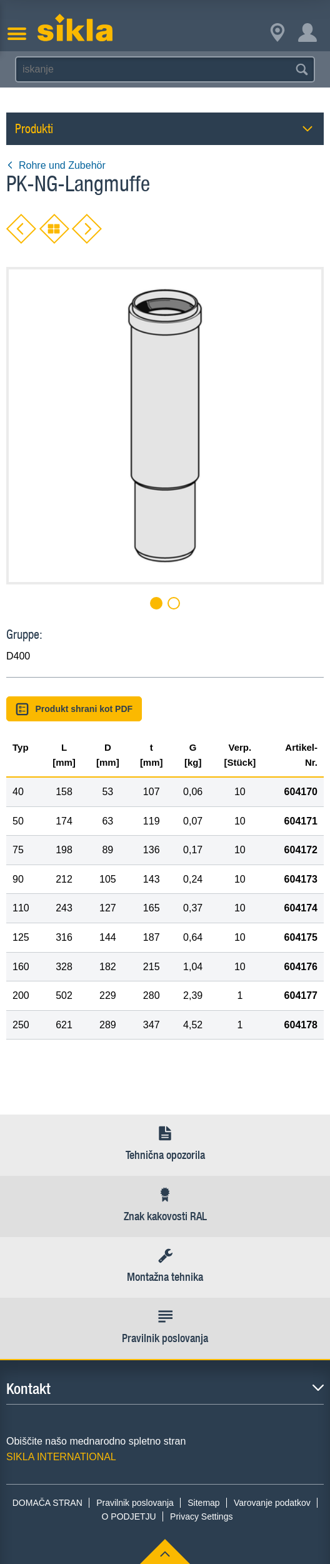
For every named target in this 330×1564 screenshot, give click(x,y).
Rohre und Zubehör (56, 165)
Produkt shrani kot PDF (74, 709)
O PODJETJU (129, 1516)
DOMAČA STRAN (47, 1503)
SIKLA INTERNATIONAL (61, 1456)
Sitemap (203, 1503)
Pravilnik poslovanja (135, 1503)
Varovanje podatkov (272, 1503)
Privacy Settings (201, 1516)
